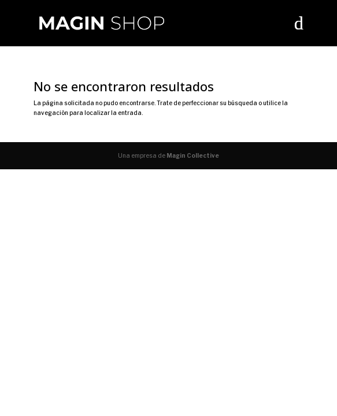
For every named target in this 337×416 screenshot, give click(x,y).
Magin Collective (192, 155)
